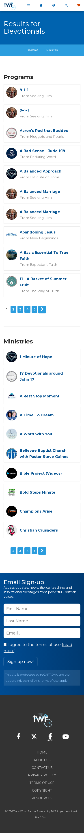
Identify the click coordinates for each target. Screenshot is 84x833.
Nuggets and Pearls (47, 136)
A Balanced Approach (40, 171)
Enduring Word (43, 157)
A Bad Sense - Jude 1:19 (42, 151)
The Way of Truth (44, 291)
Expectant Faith (43, 264)
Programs (32, 50)
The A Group (42, 817)
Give (78, 5)
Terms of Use (49, 680)
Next (42, 309)
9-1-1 (24, 90)
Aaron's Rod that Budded (44, 130)
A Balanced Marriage (40, 191)
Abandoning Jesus (38, 232)
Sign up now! (20, 661)
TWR (53, 811)
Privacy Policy (27, 680)
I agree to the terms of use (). (38, 647)
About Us (42, 760)
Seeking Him (41, 96)
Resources (42, 798)
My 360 (41, 5)
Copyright (42, 791)
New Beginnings (44, 238)
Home (42, 752)
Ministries (52, 50)
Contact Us (42, 768)
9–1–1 (24, 110)
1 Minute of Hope (44, 177)
